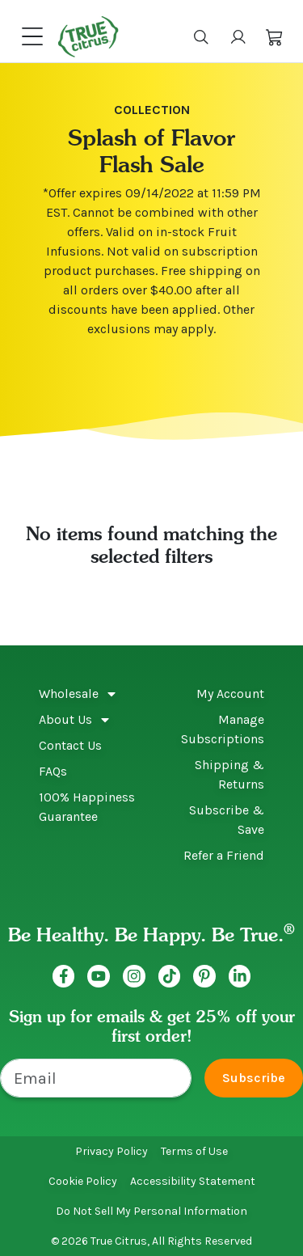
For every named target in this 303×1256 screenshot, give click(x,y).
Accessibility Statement (192, 1181)
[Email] (95, 1078)
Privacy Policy (111, 1151)
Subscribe (253, 1077)
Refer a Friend (223, 855)
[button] (275, 36)
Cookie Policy (82, 1181)
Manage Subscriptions (222, 729)
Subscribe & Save (226, 819)
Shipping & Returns (229, 774)
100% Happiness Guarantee (87, 806)
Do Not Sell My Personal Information (151, 1211)
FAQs (53, 771)
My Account (230, 693)
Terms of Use (194, 1151)
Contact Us (70, 745)
